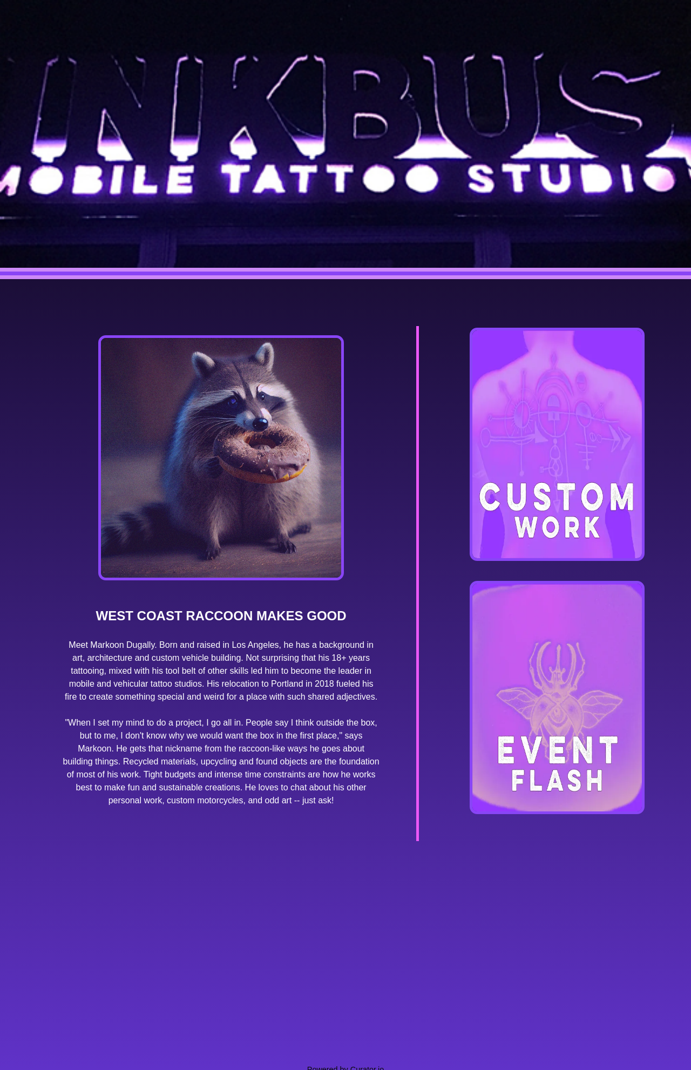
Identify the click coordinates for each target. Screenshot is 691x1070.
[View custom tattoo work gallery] (557, 444)
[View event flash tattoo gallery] (557, 697)
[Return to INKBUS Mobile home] (345, 139)
